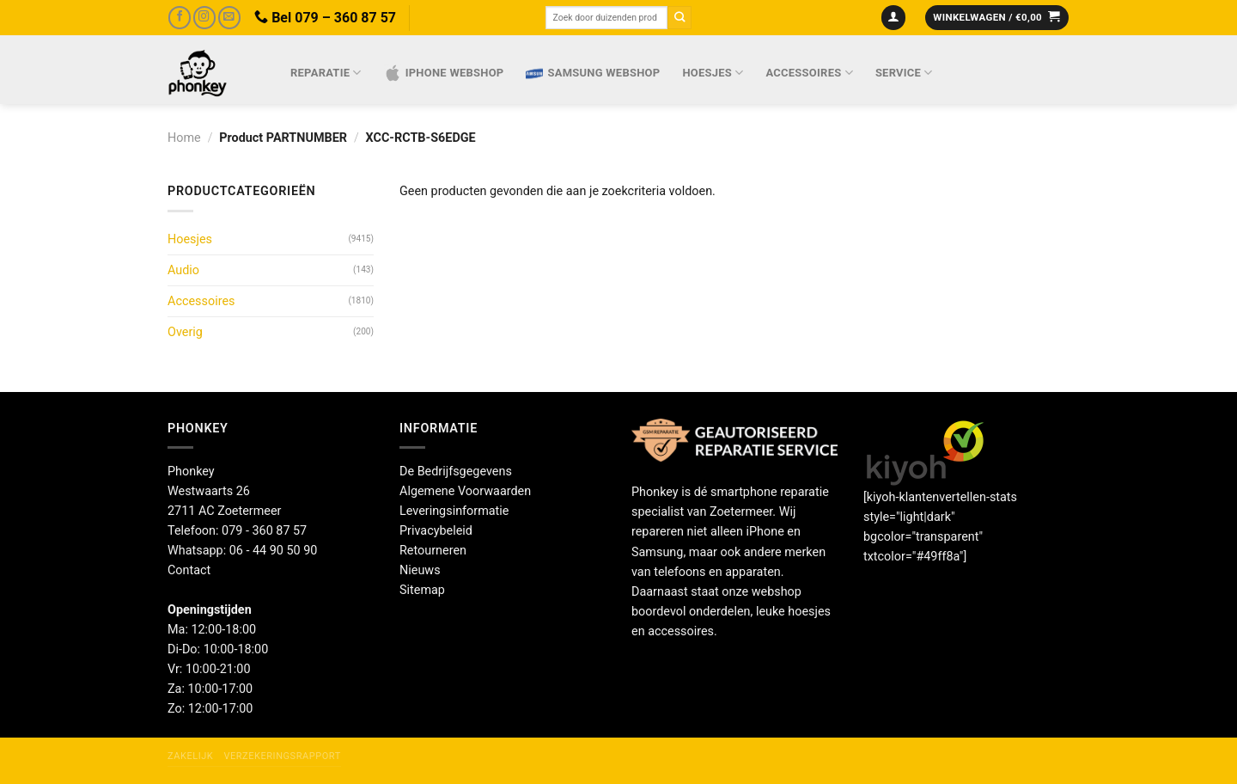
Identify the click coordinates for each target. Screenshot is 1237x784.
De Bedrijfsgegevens (455, 471)
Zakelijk (190, 756)
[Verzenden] (679, 17)
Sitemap (422, 590)
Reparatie (326, 72)
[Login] (893, 18)
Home (184, 138)
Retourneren (432, 550)
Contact (189, 570)
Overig (185, 332)
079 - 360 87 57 (264, 531)
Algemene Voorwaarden (465, 491)
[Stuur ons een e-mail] (229, 17)
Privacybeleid (435, 531)
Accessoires (809, 72)
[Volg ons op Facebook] (179, 17)
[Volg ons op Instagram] (204, 17)
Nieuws (420, 570)
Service (904, 72)
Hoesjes (712, 72)
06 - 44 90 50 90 (273, 550)
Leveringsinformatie (454, 511)
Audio (183, 270)
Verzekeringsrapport (281, 756)
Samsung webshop (593, 73)
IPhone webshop (444, 73)
